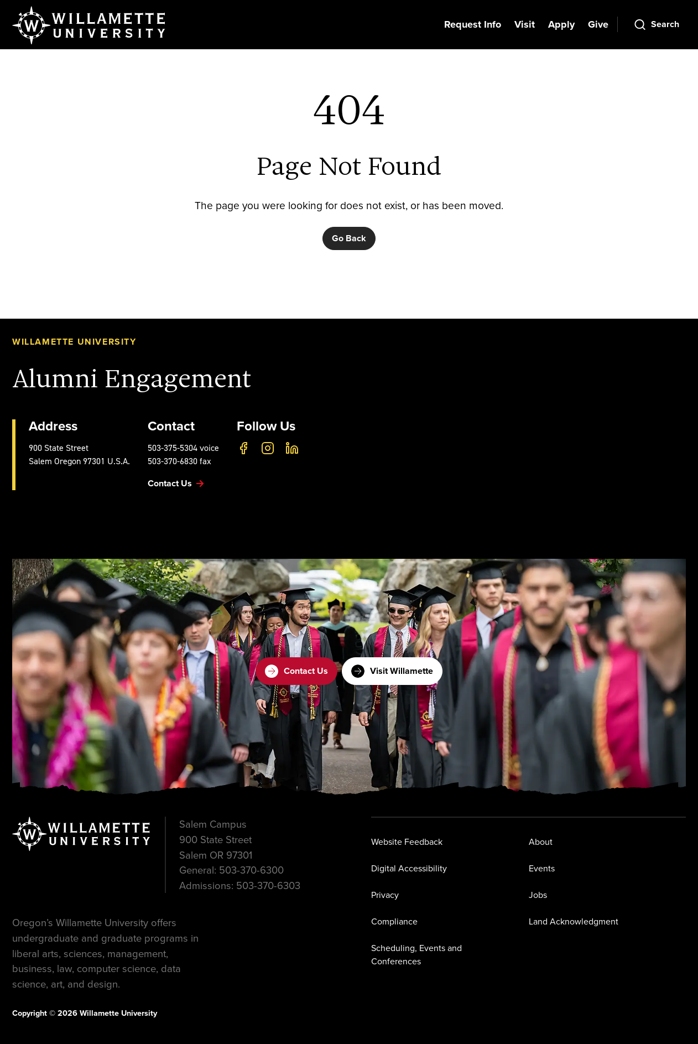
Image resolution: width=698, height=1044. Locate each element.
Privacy (385, 895)
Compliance (394, 921)
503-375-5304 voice (183, 448)
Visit (524, 24)
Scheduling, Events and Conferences (416, 955)
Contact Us (296, 671)
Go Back (349, 238)
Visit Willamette (392, 671)
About (541, 841)
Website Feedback (406, 841)
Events (542, 868)
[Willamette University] (89, 25)
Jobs (538, 895)
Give (598, 24)
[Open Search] (656, 24)
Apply (561, 24)
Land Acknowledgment (573, 921)
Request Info (472, 24)
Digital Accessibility (409, 868)
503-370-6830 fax (179, 461)
